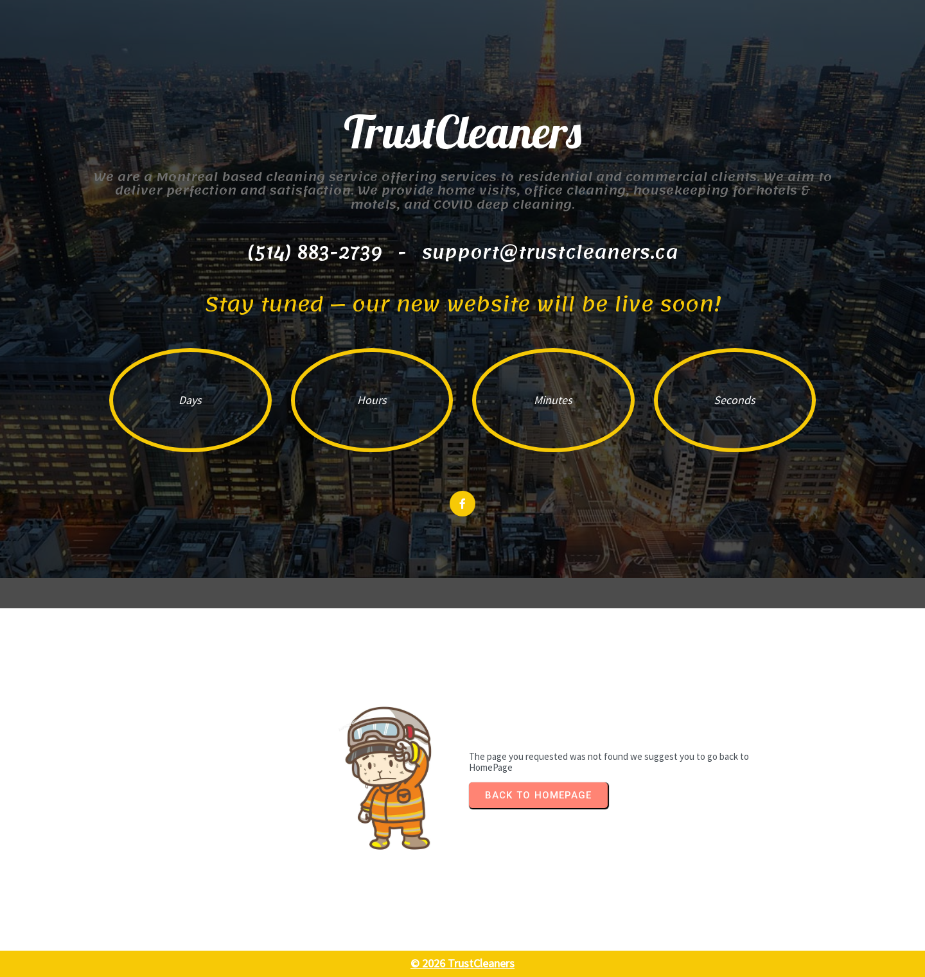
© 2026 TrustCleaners (462, 963)
